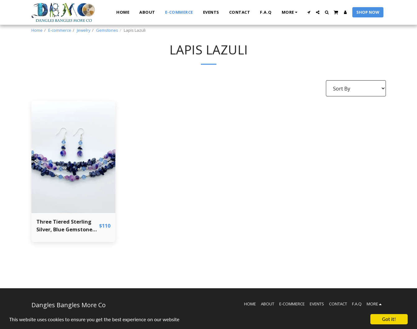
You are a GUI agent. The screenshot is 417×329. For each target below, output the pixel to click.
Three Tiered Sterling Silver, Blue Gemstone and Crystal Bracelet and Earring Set (64, 226)
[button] (308, 12)
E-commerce (59, 30)
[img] (73, 157)
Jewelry (83, 30)
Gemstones (107, 30)
